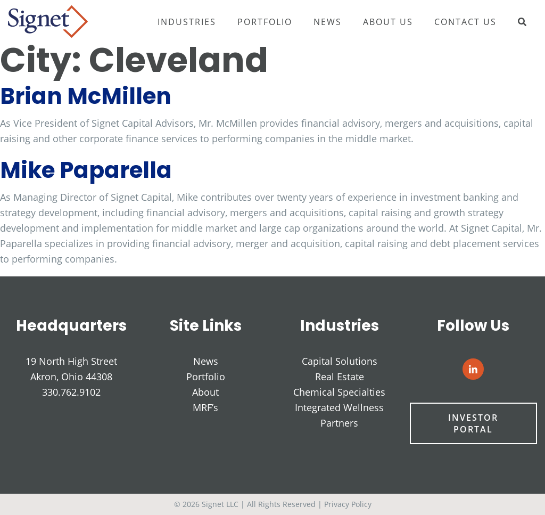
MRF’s (205, 407)
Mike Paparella (86, 170)
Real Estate (339, 376)
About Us (388, 22)
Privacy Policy (347, 504)
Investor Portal (474, 424)
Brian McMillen (85, 96)
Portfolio (264, 22)
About (205, 392)
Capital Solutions (339, 361)
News (327, 22)
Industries (187, 22)
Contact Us (465, 22)
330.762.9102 (71, 392)
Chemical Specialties (339, 392)
